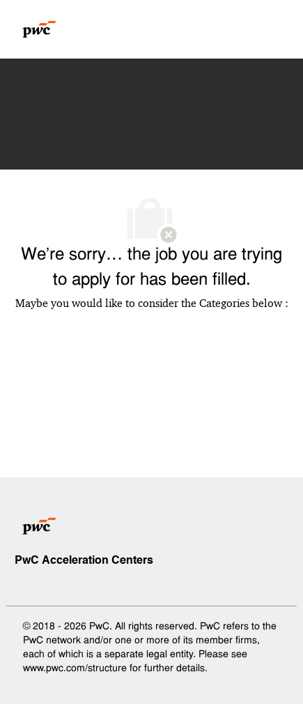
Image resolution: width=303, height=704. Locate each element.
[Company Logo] (39, 29)
